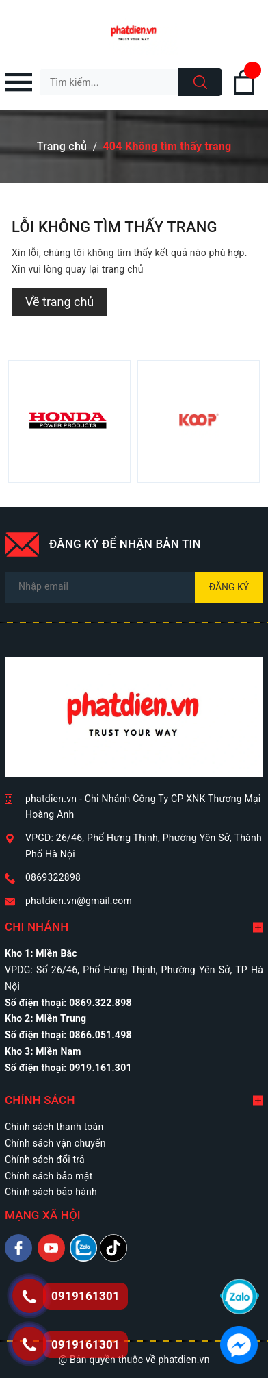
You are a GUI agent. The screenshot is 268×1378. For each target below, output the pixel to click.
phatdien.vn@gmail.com (78, 900)
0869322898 (53, 877)
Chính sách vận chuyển (55, 1143)
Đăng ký (229, 586)
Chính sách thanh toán (54, 1126)
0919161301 (85, 1344)
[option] (69, 421)
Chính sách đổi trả (45, 1159)
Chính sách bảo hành (51, 1191)
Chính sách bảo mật (48, 1175)
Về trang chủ (59, 302)
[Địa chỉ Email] (134, 587)
